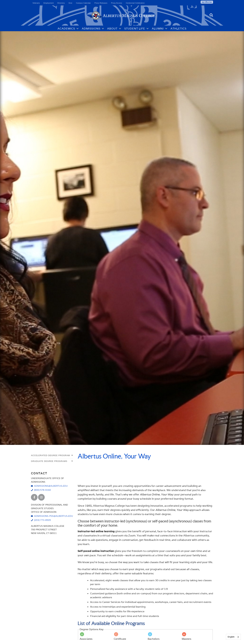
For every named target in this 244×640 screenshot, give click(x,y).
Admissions (91, 28)
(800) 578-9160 (42, 489)
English (231, 636)
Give (70, 3)
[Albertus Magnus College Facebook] (34, 497)
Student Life (134, 28)
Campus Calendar (83, 3)
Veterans (36, 3)
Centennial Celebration (135, 3)
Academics (66, 28)
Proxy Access (116, 3)
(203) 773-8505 (42, 519)
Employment (49, 3)
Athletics (178, 28)
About (112, 28)
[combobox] (233, 637)
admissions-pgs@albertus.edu (53, 515)
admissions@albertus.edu (51, 485)
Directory (61, 3)
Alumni (158, 28)
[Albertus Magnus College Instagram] (41, 497)
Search (211, 15)
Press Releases (100, 3)
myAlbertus (207, 2)
